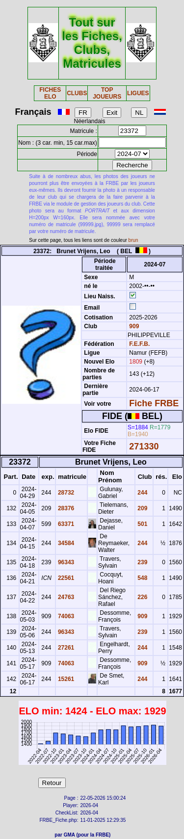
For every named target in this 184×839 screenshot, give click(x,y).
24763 (65, 597)
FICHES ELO (50, 93)
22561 (65, 578)
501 (141, 524)
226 (141, 597)
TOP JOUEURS (107, 93)
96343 (65, 562)
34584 (65, 543)
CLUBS (77, 93)
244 (141, 492)
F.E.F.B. (139, 344)
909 (133, 326)
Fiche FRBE (154, 403)
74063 (65, 616)
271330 (143, 446)
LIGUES (138, 93)
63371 (65, 524)
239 (141, 562)
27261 (65, 647)
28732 (65, 492)
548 (141, 578)
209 (141, 508)
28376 (65, 508)
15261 (65, 679)
